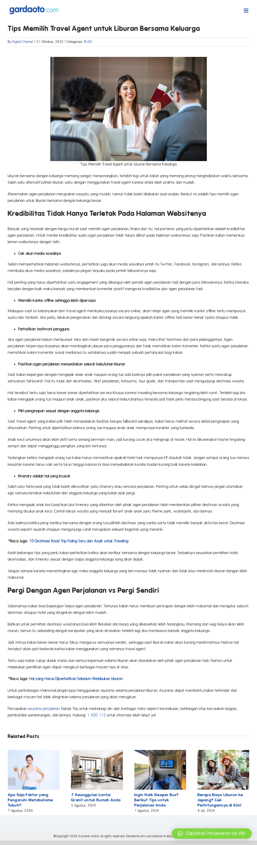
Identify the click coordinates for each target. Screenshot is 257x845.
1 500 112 (96, 715)
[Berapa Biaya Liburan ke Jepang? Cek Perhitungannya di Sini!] (223, 752)
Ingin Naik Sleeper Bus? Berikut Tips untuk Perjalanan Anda (156, 800)
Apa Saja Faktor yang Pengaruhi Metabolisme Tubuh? (30, 800)
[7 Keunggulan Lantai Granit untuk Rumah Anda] (97, 752)
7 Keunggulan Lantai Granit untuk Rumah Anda (95, 797)
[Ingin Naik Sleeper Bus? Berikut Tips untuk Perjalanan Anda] (160, 752)
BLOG (88, 42)
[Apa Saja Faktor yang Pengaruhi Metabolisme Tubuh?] (34, 752)
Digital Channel (22, 42)
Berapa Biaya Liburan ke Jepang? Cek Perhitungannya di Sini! (220, 800)
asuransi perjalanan (44, 708)
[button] (12, 782)
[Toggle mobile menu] (246, 10)
